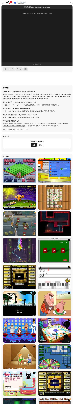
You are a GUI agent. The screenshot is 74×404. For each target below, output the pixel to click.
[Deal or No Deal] (19, 277)
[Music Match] (54, 277)
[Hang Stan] (54, 303)
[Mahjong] (54, 197)
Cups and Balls (51, 123)
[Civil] (19, 303)
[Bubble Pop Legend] (19, 250)
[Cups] (54, 250)
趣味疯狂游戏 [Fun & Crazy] (11, 129)
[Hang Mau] (19, 383)
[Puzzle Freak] (54, 330)
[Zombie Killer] (19, 223)
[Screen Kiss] (19, 330)
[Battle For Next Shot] (19, 356)
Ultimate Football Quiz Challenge (14, 126)
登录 (40, 145)
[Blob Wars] (19, 170)
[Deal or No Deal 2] (54, 383)
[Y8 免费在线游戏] (9, 2)
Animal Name (62, 123)
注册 (33, 145)
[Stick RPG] (54, 170)
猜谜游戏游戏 (14, 123)
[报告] (19, 69)
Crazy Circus (40, 123)
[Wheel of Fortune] (54, 356)
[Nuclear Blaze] (54, 223)
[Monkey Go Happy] (19, 197)
